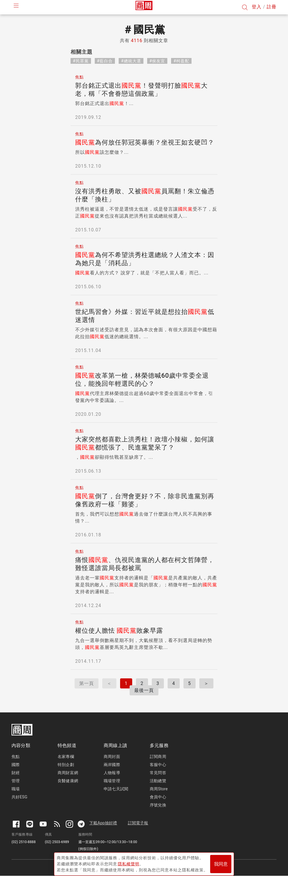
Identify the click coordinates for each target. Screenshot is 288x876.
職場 (16, 789)
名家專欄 (66, 756)
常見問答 (158, 772)
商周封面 (112, 756)
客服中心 (158, 764)
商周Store (159, 789)
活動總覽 (158, 780)
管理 (16, 780)
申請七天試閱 (116, 789)
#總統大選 (131, 61)
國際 (16, 764)
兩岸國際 (112, 764)
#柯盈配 (181, 61)
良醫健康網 (68, 780)
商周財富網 (68, 772)
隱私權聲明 (128, 862)
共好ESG (19, 797)
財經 (16, 772)
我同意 (221, 862)
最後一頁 (144, 690)
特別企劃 (66, 764)
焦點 (16, 756)
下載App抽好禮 (103, 823)
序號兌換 (158, 805)
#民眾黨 (81, 61)
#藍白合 (105, 61)
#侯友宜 (157, 61)
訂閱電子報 (138, 823)
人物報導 (112, 772)
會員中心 (158, 797)
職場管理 (112, 780)
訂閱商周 (158, 756)
